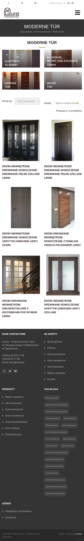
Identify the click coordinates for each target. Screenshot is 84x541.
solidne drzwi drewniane (55, 459)
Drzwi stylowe (12, 428)
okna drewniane (52, 446)
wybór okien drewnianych (55, 493)
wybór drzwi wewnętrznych (56, 487)
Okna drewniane (55, 366)
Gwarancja (10, 517)
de (72, 3)
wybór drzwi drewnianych (55, 480)
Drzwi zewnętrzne (56, 354)
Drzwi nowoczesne (53, 418)
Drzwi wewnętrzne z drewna (56, 432)
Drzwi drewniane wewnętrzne (57, 405)
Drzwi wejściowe (52, 425)
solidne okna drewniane (54, 466)
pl (65, 3)
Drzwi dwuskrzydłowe (16, 422)
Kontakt (51, 379)
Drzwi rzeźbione (70, 418)
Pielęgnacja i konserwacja (18, 511)
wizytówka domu (52, 473)
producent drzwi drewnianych (57, 452)
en (68, 3)
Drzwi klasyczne (13, 434)
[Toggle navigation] (77, 12)
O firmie (51, 348)
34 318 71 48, (18, 355)
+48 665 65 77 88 (11, 359)
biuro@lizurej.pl (16, 362)
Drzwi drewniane (52, 398)
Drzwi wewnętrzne (42, 31)
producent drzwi (68, 446)
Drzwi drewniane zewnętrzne (56, 411)
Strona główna (26, 31)
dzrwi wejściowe (69, 439)
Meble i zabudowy (56, 373)
